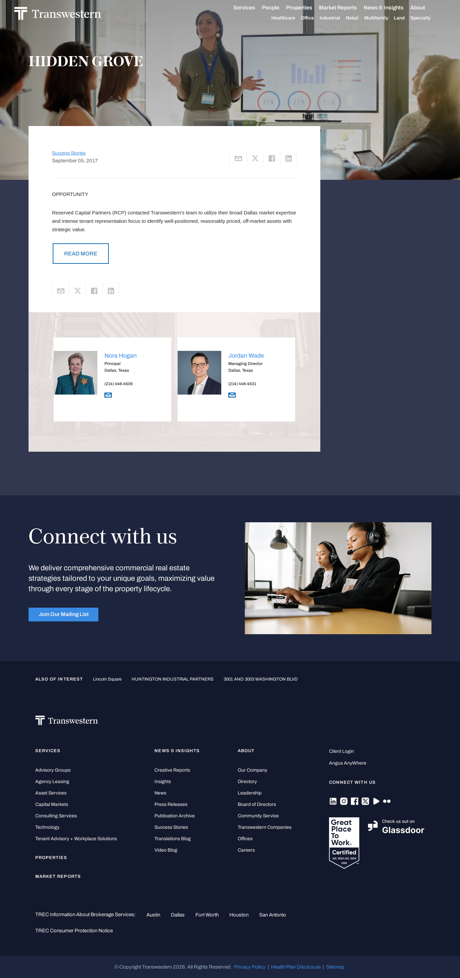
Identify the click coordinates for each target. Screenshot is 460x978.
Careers (246, 850)
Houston (238, 915)
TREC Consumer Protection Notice (74, 930)
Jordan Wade (246, 355)
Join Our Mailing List (64, 614)
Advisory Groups (53, 770)
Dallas (178, 915)
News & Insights (391, 8)
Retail (359, 18)
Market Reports (345, 7)
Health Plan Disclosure (296, 967)
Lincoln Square (107, 679)
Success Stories (69, 153)
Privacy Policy (250, 967)
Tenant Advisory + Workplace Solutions (76, 838)
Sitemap (335, 967)
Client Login (341, 751)
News (160, 793)
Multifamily (384, 18)
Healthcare (291, 18)
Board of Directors (257, 804)
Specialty (428, 18)
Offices (245, 838)
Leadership (250, 793)
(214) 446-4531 (242, 383)
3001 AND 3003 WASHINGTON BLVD (261, 679)
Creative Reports (172, 770)
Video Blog (165, 850)
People (278, 7)
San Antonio (272, 915)
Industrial (337, 18)
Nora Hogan (120, 355)
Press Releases (170, 804)
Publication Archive (174, 815)
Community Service (258, 815)
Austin (153, 915)
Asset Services (50, 793)
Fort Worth (207, 915)
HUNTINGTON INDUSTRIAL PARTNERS (173, 679)
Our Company (252, 770)
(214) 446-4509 (118, 383)
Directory (247, 781)
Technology (47, 827)
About (425, 8)
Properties (306, 7)
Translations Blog (172, 838)
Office (314, 18)
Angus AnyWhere (347, 763)
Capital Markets (51, 804)
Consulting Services (56, 815)
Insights (162, 781)
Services (252, 8)
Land (406, 18)
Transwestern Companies (264, 827)
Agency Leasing (52, 781)
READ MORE (80, 253)
